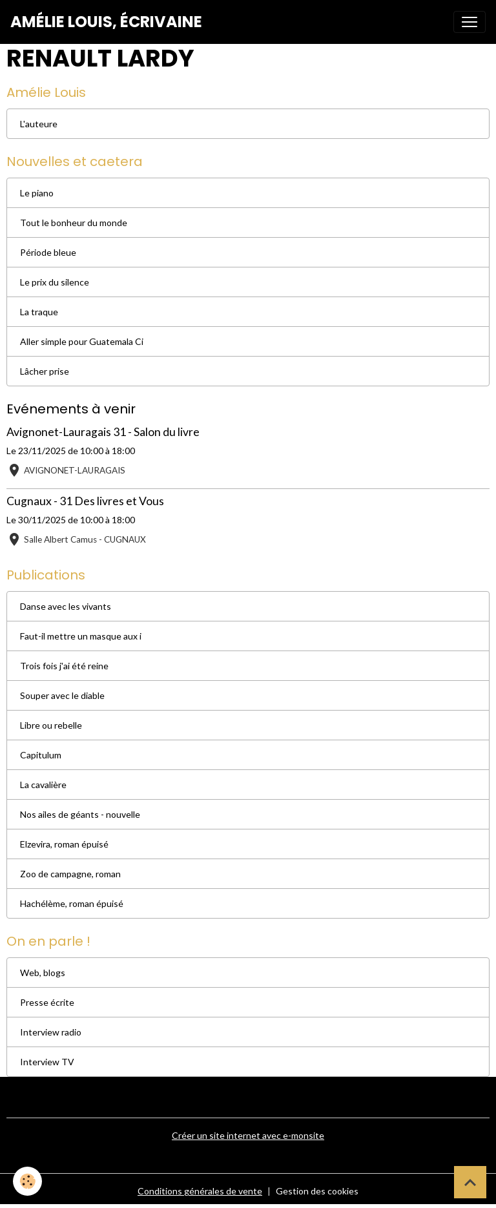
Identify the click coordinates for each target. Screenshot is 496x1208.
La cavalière (43, 784)
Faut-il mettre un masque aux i (80, 635)
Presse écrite (47, 1002)
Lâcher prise (44, 371)
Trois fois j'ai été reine (64, 665)
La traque (39, 311)
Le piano (37, 192)
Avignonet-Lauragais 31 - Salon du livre (103, 432)
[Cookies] (27, 1181)
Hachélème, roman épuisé (71, 903)
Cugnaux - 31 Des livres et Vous (85, 501)
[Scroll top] (470, 1182)
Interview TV (47, 1061)
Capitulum (40, 754)
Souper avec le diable (62, 695)
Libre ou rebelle (51, 725)
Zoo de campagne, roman (70, 873)
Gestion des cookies (317, 1190)
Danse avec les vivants (65, 606)
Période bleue (48, 252)
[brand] (106, 22)
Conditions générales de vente (200, 1190)
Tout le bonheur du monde (73, 222)
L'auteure (38, 123)
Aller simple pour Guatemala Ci (81, 341)
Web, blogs (42, 972)
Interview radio (50, 1031)
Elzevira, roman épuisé (64, 843)
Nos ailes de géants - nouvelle (80, 814)
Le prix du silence (54, 281)
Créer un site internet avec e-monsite (248, 1135)
